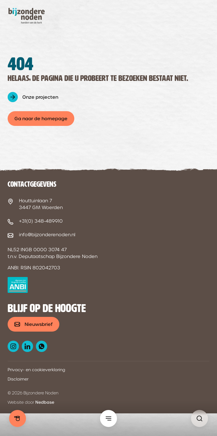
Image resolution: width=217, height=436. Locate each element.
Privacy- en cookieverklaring (36, 369)
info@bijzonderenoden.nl (47, 235)
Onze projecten (40, 97)
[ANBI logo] (18, 285)
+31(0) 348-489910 (41, 221)
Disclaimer (18, 379)
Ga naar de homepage (41, 119)
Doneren (17, 418)
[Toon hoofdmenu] (108, 418)
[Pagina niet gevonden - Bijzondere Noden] (199, 418)
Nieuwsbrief (39, 324)
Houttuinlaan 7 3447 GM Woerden (41, 204)
